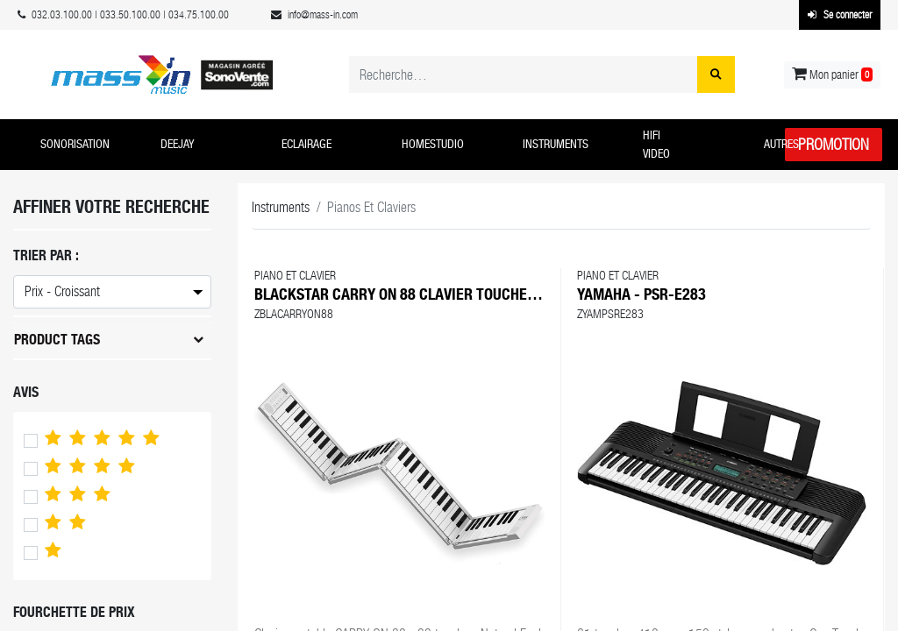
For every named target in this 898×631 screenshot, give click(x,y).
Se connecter (840, 15)
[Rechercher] (716, 74)
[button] (87, 144)
